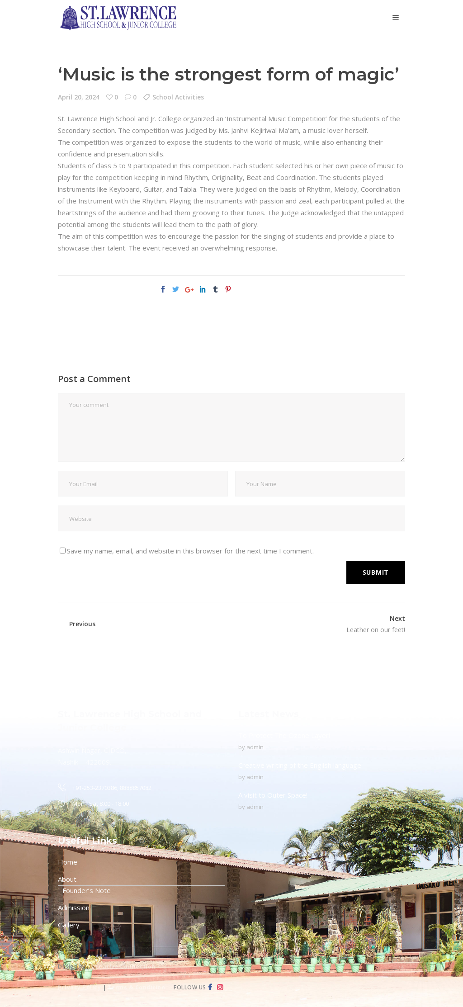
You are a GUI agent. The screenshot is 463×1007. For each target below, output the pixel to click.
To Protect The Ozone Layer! (284, 735)
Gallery (69, 924)
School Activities (178, 97)
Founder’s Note (86, 890)
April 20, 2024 (78, 97)
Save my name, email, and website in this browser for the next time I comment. (190, 550)
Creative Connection (124, 966)
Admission (74, 907)
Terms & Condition (136, 987)
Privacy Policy (79, 987)
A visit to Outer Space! (272, 794)
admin (255, 747)
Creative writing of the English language (299, 765)
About (67, 879)
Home (67, 861)
